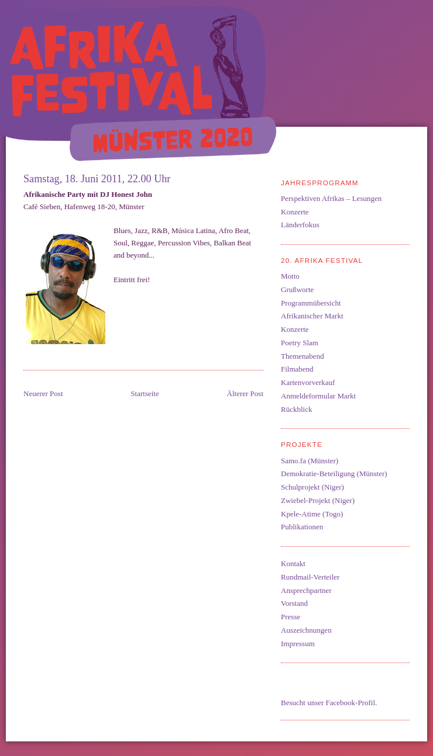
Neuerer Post (43, 393)
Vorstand (294, 603)
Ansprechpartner (306, 590)
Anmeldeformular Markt (318, 395)
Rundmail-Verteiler (310, 577)
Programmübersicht (311, 303)
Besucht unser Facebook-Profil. (329, 702)
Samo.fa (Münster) (309, 460)
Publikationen (302, 526)
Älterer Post (245, 393)
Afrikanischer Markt (312, 315)
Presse (290, 616)
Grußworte (297, 289)
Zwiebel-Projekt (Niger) (318, 500)
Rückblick (296, 409)
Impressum (298, 643)
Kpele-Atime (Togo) (312, 513)
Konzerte (295, 211)
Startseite (144, 393)
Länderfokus (300, 224)
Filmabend (297, 369)
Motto (290, 276)
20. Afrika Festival (322, 260)
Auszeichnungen (306, 630)
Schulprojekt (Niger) (312, 487)
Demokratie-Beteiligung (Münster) (334, 473)
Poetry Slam (299, 342)
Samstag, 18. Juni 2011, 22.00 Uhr (96, 179)
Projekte (301, 444)
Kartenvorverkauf (308, 382)
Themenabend (302, 356)
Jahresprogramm (320, 182)
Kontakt (293, 563)
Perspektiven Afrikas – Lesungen (331, 198)
